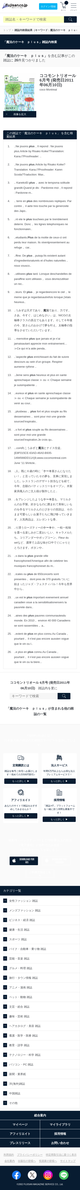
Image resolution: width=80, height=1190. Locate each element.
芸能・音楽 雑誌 (19, 958)
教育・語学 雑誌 (19, 1045)
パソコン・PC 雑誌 (21, 1064)
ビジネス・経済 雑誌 (22, 920)
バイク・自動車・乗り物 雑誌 (27, 949)
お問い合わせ (60, 1143)
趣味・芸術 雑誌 (19, 1016)
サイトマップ (68, 1160)
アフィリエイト (20, 1133)
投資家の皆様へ (48, 1160)
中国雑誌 (14, 1093)
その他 (13, 1103)
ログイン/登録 (48, 6)
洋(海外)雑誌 (17, 1083)
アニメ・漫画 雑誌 (20, 987)
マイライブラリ (60, 1124)
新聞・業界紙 (17, 1074)
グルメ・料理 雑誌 (20, 968)
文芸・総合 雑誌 (19, 1006)
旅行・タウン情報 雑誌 (23, 977)
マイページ (20, 1124)
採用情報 (60, 1133)
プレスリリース (20, 1143)
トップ (7, 30)
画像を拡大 (15, 114)
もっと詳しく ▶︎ (20, 781)
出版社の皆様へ (27, 1160)
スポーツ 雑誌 (18, 939)
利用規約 (9, 1154)
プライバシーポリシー (30, 1154)
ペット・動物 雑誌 (20, 997)
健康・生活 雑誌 (19, 929)
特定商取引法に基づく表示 (61, 1154)
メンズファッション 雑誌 (25, 910)
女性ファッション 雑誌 (23, 900)
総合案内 (40, 1115)
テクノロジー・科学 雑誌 (25, 1054)
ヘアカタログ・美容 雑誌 (25, 1026)
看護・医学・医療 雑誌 (23, 1035)
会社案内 (9, 1160)
